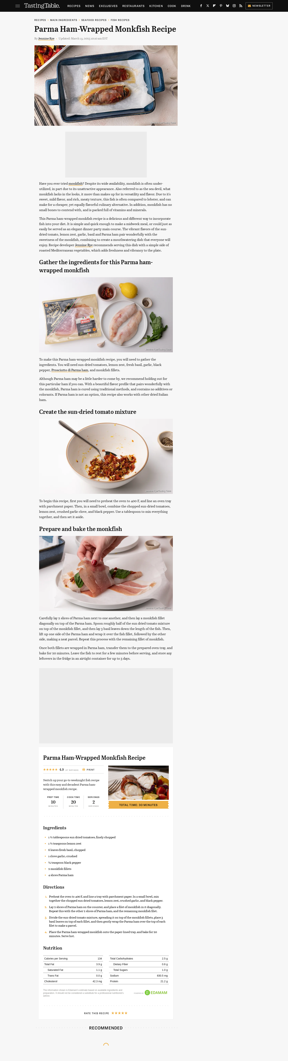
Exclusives (108, 6)
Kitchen (156, 6)
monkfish (75, 183)
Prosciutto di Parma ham (69, 370)
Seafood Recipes (94, 20)
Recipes (73, 6)
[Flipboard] (214, 6)
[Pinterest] (221, 6)
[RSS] (241, 6)
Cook (172, 6)
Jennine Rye (46, 38)
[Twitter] (208, 6)
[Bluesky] (227, 6)
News (89, 6)
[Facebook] (201, 6)
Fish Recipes (120, 20)
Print (88, 769)
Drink (186, 6)
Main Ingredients (63, 20)
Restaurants (133, 6)
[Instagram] (234, 6)
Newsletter (259, 5)
